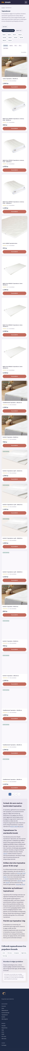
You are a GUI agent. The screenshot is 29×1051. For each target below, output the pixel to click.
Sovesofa (4, 1006)
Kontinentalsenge (5, 1012)
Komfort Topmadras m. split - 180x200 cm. (13, 538)
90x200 (9, 34)
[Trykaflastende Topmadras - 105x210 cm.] (14, 391)
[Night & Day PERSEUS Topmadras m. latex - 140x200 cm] (14, 310)
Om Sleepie (4, 1045)
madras (14, 815)
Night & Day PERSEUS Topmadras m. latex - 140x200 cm (13, 325)
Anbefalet (6, 45)
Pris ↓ (20, 45)
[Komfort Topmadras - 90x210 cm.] (14, 595)
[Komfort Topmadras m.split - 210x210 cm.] (14, 459)
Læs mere (5, 26)
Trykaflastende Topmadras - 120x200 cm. (12, 710)
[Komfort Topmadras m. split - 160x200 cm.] (14, 560)
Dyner (3, 1008)
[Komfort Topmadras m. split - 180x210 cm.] (14, 493)
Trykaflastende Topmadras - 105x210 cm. (12, 402)
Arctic (4, 953)
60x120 (18, 873)
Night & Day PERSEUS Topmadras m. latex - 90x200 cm (13, 284)
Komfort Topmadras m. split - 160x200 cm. (13, 572)
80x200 (4, 34)
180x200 (21, 37)
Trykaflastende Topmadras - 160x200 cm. (12, 779)
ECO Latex (16, 848)
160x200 (15, 37)
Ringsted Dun (4, 1028)
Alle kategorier (5, 1019)
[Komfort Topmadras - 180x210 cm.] (14, 664)
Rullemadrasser (5, 1010)
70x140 (23, 873)
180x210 (4, 40)
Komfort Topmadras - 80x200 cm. (10, 437)
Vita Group (5, 956)
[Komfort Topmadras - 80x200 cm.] (14, 425)
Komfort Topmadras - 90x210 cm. (10, 606)
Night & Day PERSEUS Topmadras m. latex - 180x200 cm (13, 367)
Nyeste (11, 45)
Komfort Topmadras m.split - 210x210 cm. (12, 471)
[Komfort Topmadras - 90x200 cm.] (14, 629)
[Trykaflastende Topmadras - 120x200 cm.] (14, 698)
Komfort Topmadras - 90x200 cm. (10, 641)
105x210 (20, 34)
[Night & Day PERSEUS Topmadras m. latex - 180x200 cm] (14, 352)
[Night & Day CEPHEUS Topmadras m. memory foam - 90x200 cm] (14, 104)
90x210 (14, 34)
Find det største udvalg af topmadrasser (11, 24)
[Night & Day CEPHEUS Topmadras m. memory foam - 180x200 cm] (14, 146)
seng (4, 813)
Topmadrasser (5, 1015)
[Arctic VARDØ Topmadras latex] (14, 229)
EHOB (3, 1034)
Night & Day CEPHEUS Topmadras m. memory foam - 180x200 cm (13, 161)
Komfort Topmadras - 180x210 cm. (11, 675)
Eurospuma (23, 848)
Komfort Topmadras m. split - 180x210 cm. (13, 504)
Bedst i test (18, 30)
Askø (3, 1030)
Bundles (3, 1017)
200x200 (18, 884)
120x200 (4, 37)
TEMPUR (5, 844)
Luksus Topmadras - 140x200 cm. (10, 78)
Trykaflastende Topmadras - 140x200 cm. (12, 745)
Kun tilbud (6, 48)
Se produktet (14, 87)
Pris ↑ (16, 45)
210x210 (10, 40)
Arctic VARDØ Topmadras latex (10, 243)
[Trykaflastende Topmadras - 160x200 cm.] (14, 768)
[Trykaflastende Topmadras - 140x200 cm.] (14, 733)
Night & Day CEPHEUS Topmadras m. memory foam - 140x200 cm (13, 202)
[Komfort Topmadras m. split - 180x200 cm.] (14, 527)
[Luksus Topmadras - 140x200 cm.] (14, 67)
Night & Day (23, 953)
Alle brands (4, 1038)
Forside (3, 7)
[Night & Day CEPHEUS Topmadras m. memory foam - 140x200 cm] (14, 187)
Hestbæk (3, 1025)
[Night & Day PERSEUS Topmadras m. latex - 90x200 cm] (14, 269)
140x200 (10, 37)
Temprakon (14, 908)
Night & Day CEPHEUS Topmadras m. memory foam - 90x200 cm (13, 119)
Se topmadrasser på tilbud (8, 30)
